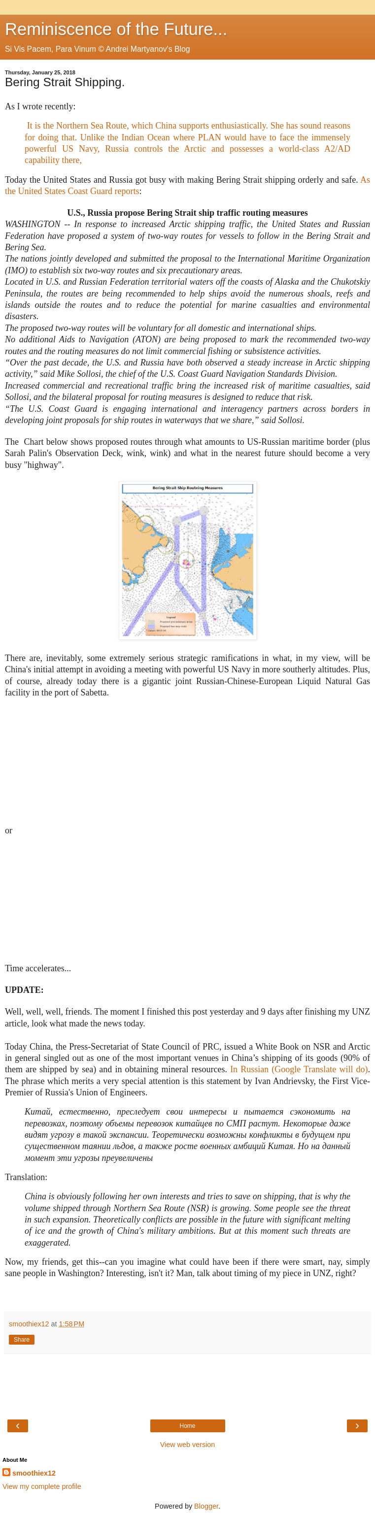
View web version (187, 1445)
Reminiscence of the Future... (116, 29)
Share (22, 1339)
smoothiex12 (34, 1473)
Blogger (206, 1506)
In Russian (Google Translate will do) (299, 1069)
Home (187, 1425)
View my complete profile (41, 1486)
